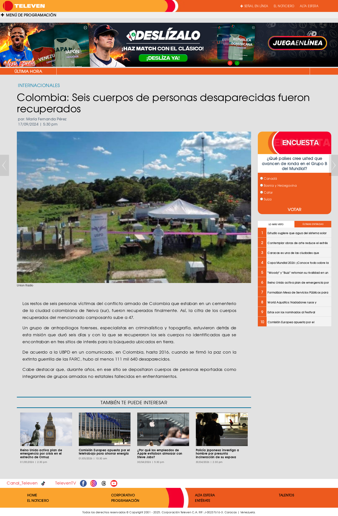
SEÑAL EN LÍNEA (254, 6)
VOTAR (294, 209)
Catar (266, 192)
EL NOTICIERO (284, 6)
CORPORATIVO (123, 495)
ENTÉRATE (202, 500)
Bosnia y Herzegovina (278, 185)
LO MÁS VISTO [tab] (276, 224)
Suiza (266, 199)
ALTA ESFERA (309, 6)
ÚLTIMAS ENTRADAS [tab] (313, 224)
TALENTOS (286, 495)
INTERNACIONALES (39, 85)
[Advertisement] (294, 362)
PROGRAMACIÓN (125, 500)
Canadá (268, 178)
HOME (32, 495)
